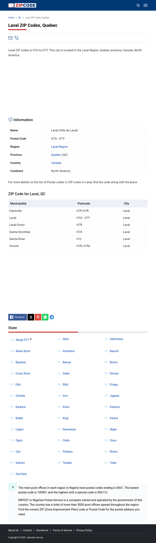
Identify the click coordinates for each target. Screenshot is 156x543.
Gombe (20, 395)
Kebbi (19, 418)
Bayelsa (21, 362)
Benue (67, 362)
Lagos (20, 429)
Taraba (67, 463)
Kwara (114, 418)
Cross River (23, 373)
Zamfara (21, 474)
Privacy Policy (84, 530)
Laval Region (59, 146)
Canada (56, 163)
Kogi (66, 418)
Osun (113, 440)
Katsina (115, 407)
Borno (113, 362)
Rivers (114, 451)
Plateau (68, 451)
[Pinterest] (38, 317)
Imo (65, 395)
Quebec (56, 155)
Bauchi (114, 351)
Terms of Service (62, 530)
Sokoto (20, 463)
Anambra (69, 351)
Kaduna (21, 407)
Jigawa (114, 395)
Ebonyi (114, 373)
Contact (27, 530)
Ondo (66, 440)
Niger (113, 429)
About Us (13, 530)
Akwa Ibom (23, 351)
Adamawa (116, 339)
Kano (66, 407)
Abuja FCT (22, 340)
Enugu (114, 384)
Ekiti (65, 384)
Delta (66, 373)
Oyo (18, 451)
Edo (18, 384)
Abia (66, 339)
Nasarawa (69, 429)
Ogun (19, 440)
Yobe (113, 463)
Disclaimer (42, 530)
